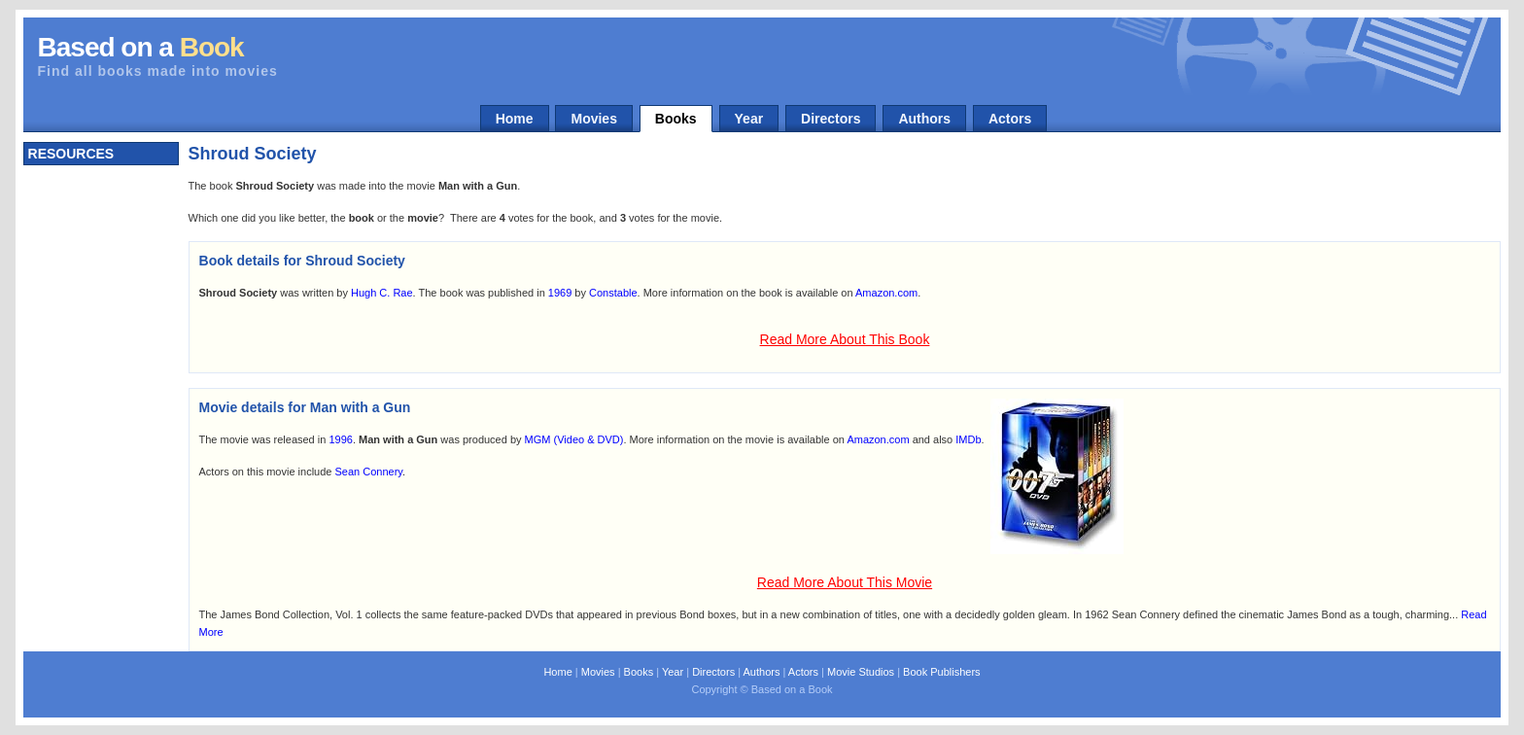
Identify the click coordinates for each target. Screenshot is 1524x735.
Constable (613, 292)
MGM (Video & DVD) (574, 439)
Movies (593, 118)
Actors (1009, 118)
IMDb (968, 439)
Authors (924, 118)
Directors (830, 118)
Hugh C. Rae (382, 292)
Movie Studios (860, 672)
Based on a (141, 47)
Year (749, 118)
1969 (560, 292)
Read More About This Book (845, 339)
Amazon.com (886, 292)
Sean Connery (369, 471)
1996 (340, 439)
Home (515, 118)
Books (676, 118)
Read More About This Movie (844, 582)
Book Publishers (942, 672)
